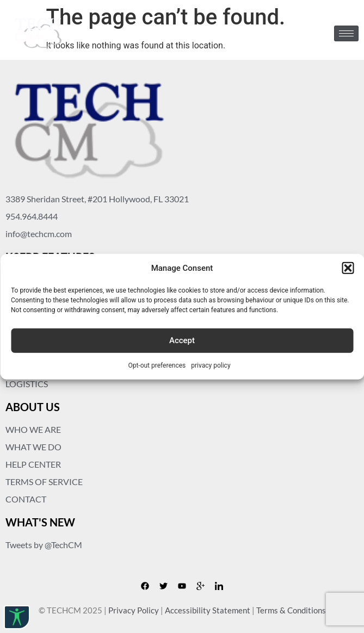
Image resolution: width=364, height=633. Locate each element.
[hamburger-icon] (346, 33)
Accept (182, 340)
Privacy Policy (133, 610)
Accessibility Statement (207, 610)
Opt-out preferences (157, 365)
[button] (347, 268)
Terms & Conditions (291, 610)
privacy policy (210, 365)
